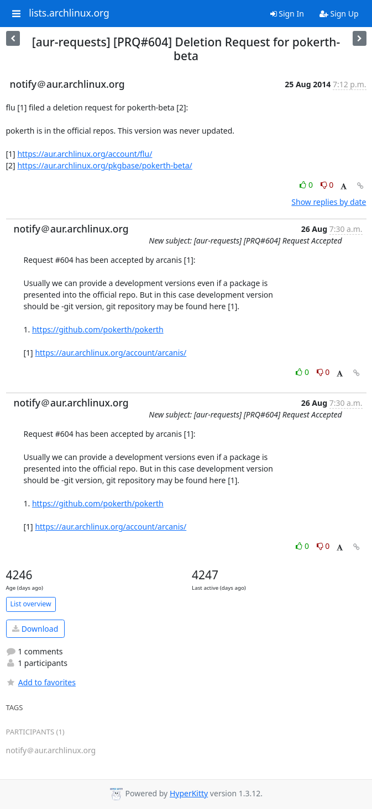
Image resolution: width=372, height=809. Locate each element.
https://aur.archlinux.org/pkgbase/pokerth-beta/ (104, 165)
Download (35, 628)
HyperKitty (189, 793)
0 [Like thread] (307, 184)
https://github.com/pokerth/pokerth (98, 329)
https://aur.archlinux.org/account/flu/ (84, 154)
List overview (31, 604)
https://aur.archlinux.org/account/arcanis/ (110, 352)
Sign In (287, 13)
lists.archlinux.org (69, 13)
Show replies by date (328, 202)
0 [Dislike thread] (327, 184)
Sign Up (339, 13)
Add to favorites (41, 682)
